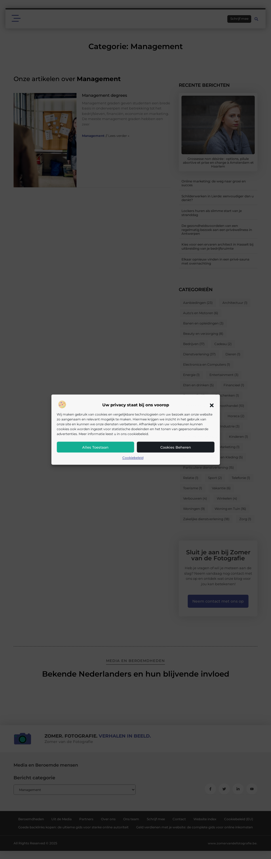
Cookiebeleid (133, 458)
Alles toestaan (95, 447)
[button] (211, 405)
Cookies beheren (175, 447)
